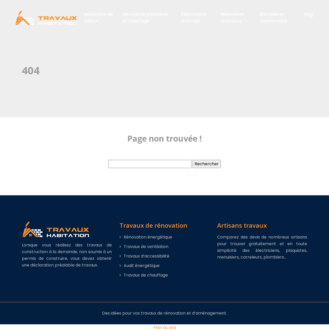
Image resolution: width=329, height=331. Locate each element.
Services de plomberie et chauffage (145, 17)
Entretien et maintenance (273, 17)
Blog (308, 14)
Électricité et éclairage (194, 17)
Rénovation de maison (98, 17)
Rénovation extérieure (232, 17)
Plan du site (164, 327)
